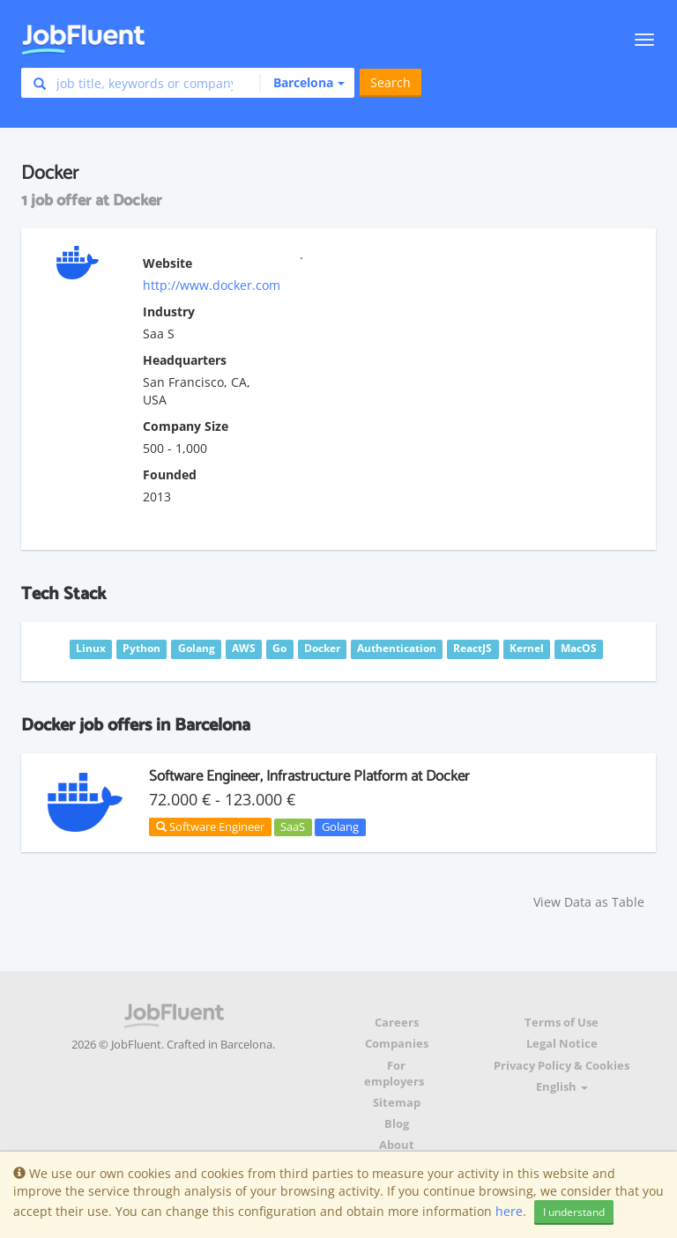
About (396, 1145)
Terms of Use (561, 1022)
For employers (394, 1073)
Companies (396, 1043)
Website (167, 263)
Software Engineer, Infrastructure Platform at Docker (309, 776)
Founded (170, 474)
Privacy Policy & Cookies (561, 1065)
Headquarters (185, 360)
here (509, 1211)
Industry (169, 311)
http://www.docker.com (211, 285)
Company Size (185, 426)
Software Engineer (210, 826)
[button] (302, 83)
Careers (397, 1022)
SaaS (292, 826)
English (562, 1086)
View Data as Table (588, 901)
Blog (396, 1123)
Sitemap (396, 1102)
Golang (340, 826)
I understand (574, 1212)
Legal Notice (562, 1043)
